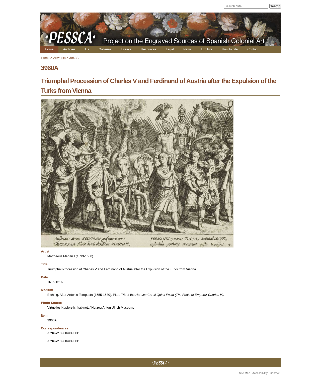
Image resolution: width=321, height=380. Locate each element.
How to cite (229, 49)
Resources (148, 49)
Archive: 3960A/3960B (63, 333)
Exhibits (206, 49)
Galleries (105, 49)
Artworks (59, 58)
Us (87, 49)
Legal (170, 49)
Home (49, 49)
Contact (252, 49)
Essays (126, 49)
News (187, 49)
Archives (69, 49)
